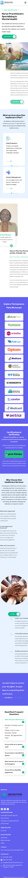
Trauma (3, 847)
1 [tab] (12, 193)
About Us (4, 790)
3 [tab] (16, 193)
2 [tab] (14, 193)
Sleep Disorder (6, 827)
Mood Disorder (6, 835)
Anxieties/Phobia (7, 812)
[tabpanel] (14, 149)
